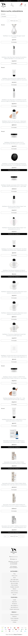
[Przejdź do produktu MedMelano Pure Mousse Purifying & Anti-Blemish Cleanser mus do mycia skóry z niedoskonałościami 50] (14, 263)
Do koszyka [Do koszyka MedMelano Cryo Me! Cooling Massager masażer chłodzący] (14, 42)
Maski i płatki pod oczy (14, 581)
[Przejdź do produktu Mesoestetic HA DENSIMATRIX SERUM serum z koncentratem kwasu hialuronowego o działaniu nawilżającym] (14, 434)
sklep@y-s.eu (21, 0)
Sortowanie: (3, 14)
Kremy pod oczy (14, 590)
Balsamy (14, 588)
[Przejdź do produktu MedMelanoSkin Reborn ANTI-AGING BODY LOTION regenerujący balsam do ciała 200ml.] (14, 412)
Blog (14, 573)
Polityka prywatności (14, 614)
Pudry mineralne (14, 585)
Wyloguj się (14, 603)
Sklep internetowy (13, 634)
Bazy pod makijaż (14, 583)
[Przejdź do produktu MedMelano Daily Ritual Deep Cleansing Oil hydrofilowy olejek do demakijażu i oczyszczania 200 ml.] (14, 50)
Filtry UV (14, 594)
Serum (14, 577)
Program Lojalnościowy (14, 609)
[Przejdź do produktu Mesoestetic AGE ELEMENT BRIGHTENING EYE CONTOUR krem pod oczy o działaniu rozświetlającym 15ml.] (14, 498)
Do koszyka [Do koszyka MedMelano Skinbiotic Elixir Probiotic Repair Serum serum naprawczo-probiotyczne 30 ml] (14, 298)
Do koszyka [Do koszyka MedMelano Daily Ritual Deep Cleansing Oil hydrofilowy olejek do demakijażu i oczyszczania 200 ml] (14, 63)
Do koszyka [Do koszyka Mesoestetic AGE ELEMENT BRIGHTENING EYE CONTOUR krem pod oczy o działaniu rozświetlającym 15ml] (14, 511)
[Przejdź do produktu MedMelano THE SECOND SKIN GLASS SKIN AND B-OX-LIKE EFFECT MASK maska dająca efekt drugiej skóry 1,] (14, 348)
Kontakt (14, 599)
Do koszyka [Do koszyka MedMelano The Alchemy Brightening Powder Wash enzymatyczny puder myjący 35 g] (14, 340)
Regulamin (14, 616)
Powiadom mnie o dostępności (14, 170)
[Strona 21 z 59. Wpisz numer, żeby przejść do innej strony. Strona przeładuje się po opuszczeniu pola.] (14, 20)
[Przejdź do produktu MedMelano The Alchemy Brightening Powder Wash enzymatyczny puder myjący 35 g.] (14, 327)
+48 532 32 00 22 (8, 0)
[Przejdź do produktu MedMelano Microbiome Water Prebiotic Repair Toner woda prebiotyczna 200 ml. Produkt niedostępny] (14, 221)
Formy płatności (14, 620)
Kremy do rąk (14, 575)
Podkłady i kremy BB (14, 587)
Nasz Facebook (14, 607)
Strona (11, 20)
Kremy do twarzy (14, 592)
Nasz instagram (14, 605)
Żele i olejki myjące (14, 579)
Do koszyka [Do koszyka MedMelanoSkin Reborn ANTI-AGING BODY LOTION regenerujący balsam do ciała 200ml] (14, 425)
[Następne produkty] (19, 536)
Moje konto (14, 601)
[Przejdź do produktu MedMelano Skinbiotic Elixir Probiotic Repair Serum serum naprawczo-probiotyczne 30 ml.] (14, 285)
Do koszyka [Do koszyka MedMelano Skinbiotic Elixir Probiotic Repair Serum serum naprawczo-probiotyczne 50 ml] (14, 319)
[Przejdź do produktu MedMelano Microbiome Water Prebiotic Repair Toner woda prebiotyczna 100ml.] (14, 199)
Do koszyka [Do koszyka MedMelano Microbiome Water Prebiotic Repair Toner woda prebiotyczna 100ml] (14, 212)
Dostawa (14, 622)
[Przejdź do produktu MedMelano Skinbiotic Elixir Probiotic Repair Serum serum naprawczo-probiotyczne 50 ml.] (14, 306)
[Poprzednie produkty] (8, 536)
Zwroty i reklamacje (14, 618)
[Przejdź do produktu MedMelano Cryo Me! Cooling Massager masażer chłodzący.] (14, 29)
